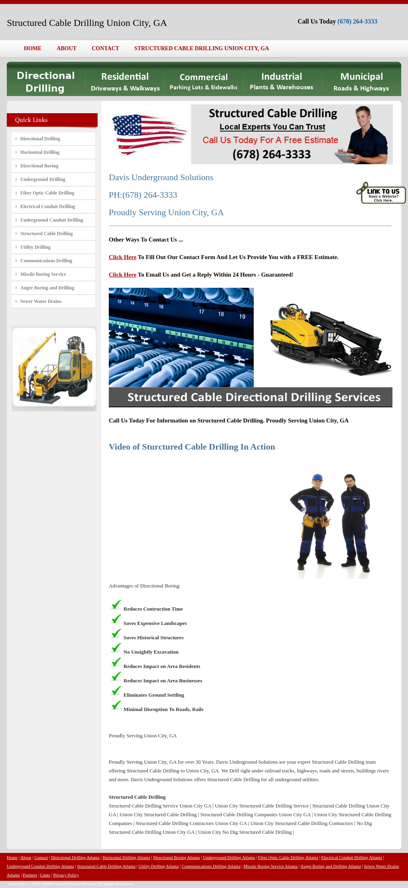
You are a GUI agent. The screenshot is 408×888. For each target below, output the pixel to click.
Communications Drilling (46, 260)
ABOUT (66, 48)
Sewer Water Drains (40, 301)
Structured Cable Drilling (46, 233)
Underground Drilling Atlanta (229, 857)
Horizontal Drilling (39, 152)
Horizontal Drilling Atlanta (126, 857)
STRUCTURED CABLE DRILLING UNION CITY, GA (201, 48)
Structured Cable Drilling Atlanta (106, 866)
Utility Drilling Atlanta (159, 866)
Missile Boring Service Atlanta (270, 866)
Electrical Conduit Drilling (47, 206)
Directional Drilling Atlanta (75, 857)
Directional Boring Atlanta (176, 857)
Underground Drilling (42, 179)
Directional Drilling (40, 138)
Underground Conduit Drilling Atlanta (40, 866)
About (25, 857)
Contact (41, 857)
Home (12, 857)
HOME (32, 48)
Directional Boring (39, 166)
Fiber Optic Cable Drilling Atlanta (288, 857)
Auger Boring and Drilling (47, 288)
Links (45, 874)
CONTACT (105, 48)
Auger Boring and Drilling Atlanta (330, 866)
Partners (30, 874)
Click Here (122, 257)
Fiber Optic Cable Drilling (47, 193)
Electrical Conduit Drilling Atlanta (351, 857)
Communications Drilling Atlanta (211, 866)
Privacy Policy (66, 874)
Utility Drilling (35, 247)
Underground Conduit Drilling (51, 220)
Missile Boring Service (43, 274)
